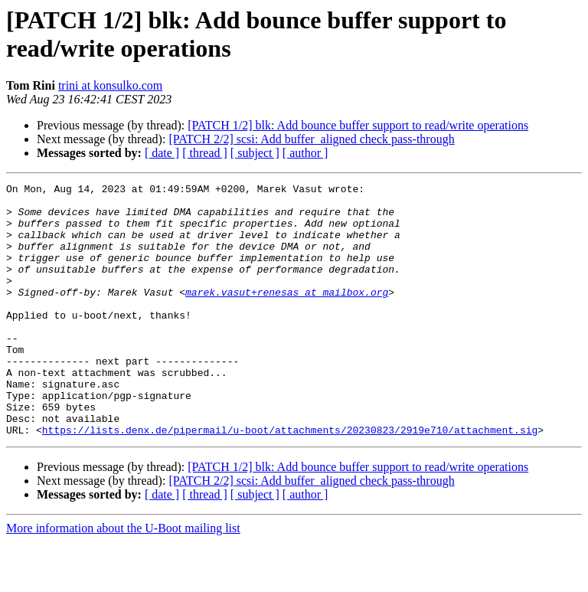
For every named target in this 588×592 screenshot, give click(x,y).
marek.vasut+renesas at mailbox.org (286, 315)
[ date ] (162, 152)
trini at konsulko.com (110, 85)
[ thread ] (204, 152)
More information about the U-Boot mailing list (123, 578)
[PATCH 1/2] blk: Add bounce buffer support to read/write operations (358, 125)
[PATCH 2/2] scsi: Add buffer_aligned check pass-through (311, 139)
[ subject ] (254, 152)
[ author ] (305, 152)
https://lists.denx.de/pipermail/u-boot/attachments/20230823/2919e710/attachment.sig (289, 480)
